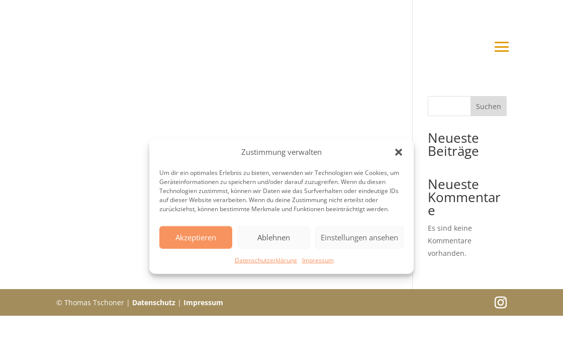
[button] (399, 152)
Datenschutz (153, 302)
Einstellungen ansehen (359, 237)
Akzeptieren (195, 237)
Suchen (488, 106)
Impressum (318, 260)
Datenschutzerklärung (266, 260)
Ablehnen (273, 237)
